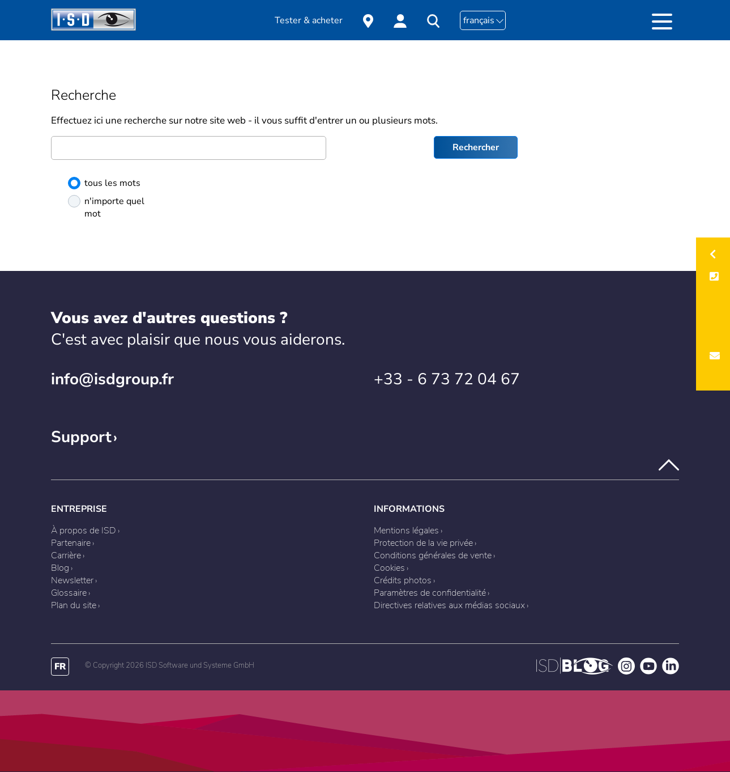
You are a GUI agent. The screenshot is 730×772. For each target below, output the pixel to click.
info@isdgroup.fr (112, 379)
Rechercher (475, 147)
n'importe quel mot (106, 207)
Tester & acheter (309, 20)
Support (81, 437)
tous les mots (104, 183)
